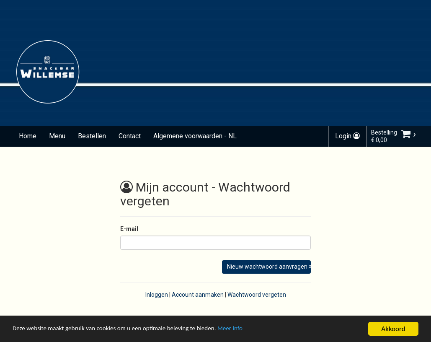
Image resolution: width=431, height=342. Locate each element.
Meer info (257, 330)
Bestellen (92, 136)
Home (27, 136)
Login (347, 136)
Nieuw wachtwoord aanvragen (269, 266)
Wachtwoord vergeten (256, 294)
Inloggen (156, 294)
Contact (130, 136)
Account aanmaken (198, 294)
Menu (57, 136)
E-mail (129, 228)
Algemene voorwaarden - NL (195, 136)
